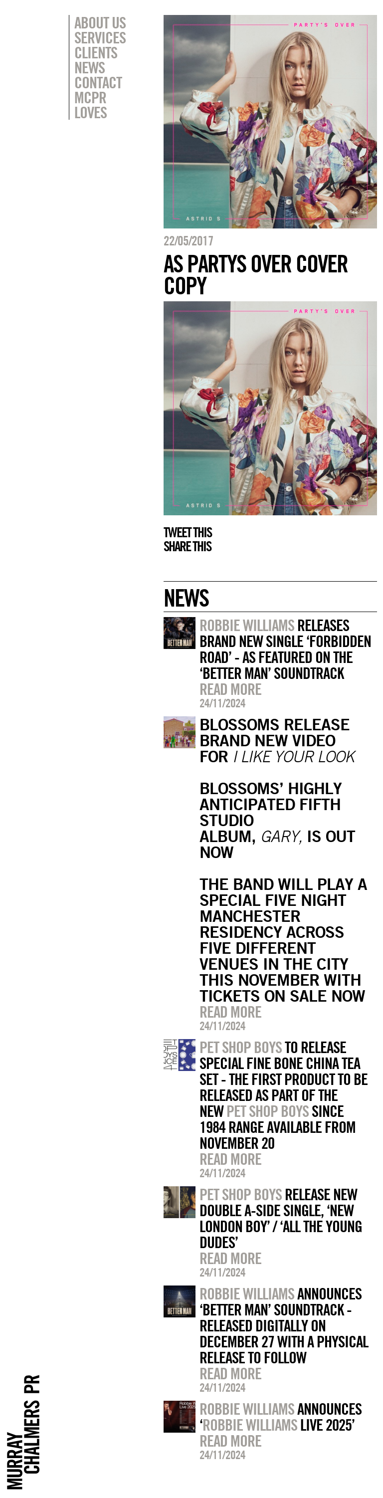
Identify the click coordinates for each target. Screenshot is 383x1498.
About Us (100, 22)
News (89, 67)
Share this (187, 546)
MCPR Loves (90, 104)
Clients (95, 52)
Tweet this (187, 532)
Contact (98, 82)
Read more (230, 689)
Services (100, 37)
